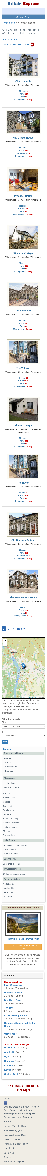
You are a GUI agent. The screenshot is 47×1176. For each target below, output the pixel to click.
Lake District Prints (11, 864)
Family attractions (11, 810)
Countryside (8, 806)
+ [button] (5, 641)
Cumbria (7, 749)
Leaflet (23, 697)
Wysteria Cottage (23, 253)
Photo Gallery (9, 849)
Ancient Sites (9, 798)
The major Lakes (10, 854)
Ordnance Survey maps (14, 874)
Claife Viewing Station (15, 1015)
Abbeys (6, 793)
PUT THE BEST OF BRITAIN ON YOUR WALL (23, 947)
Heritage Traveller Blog (15, 1126)
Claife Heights (23, 81)
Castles (6, 802)
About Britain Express (14, 1161)
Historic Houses (10, 827)
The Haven (23, 482)
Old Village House (23, 137)
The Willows (23, 368)
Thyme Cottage (23, 425)
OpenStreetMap (32, 697)
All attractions (9, 783)
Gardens (7, 814)
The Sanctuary (23, 310)
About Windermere (11, 39)
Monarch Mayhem (12, 1139)
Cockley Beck (11, 1074)
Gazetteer (7, 758)
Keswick (9, 771)
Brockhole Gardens (14, 1000)
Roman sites (9, 835)
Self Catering (9, 884)
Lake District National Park (15, 845)
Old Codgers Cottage (23, 540)
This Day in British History (16, 1144)
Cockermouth (11, 767)
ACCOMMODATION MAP (17, 44)
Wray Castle (10, 1034)
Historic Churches (11, 823)
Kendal (7, 1070)
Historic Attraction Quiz (15, 1135)
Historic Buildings (11, 818)
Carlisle (8, 762)
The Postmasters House (23, 597)
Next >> (21, 629)
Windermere (9, 23)
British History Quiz (13, 1130)
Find (4, 722)
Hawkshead (10, 1047)
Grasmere (8, 892)
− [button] (5, 644)
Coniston (9, 1065)
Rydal (7, 1056)
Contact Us (9, 1153)
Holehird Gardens (13, 992)
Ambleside (9, 888)
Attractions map (11, 787)
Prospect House (23, 196)
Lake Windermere (13, 985)
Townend (9, 1008)
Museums (7, 831)
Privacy (7, 1157)
